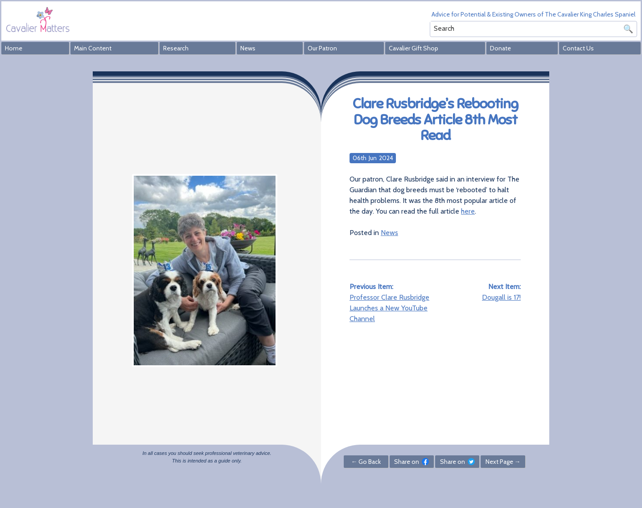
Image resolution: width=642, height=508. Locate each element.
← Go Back (366, 462)
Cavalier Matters (38, 19)
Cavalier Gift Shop (413, 48)
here (468, 211)
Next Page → (503, 462)
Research (176, 48)
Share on (411, 462)
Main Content (92, 48)
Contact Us (578, 48)
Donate (500, 48)
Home (13, 48)
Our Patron (322, 48)
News (247, 48)
